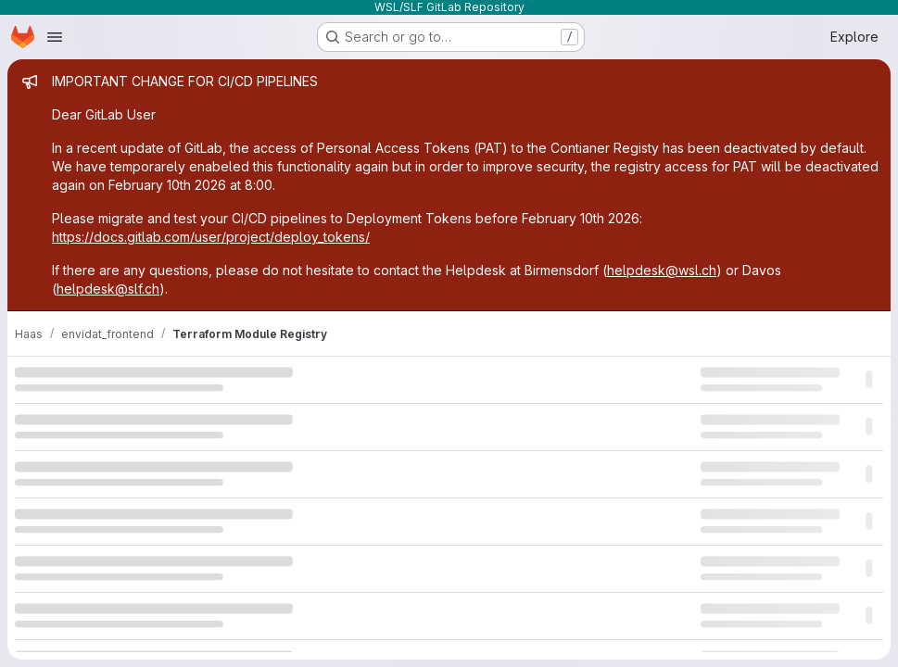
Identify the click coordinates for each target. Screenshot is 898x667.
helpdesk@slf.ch (108, 288)
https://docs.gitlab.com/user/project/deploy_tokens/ (211, 237)
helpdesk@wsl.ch (661, 270)
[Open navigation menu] (55, 37)
